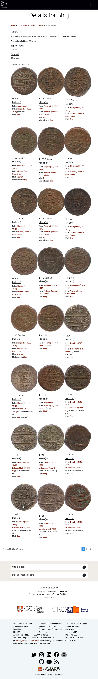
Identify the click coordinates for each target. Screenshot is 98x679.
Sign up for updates (49, 587)
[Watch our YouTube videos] (49, 662)
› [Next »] (93, 549)
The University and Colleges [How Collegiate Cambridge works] (76, 624)
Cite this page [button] (18, 567)
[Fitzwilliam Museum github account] (42, 662)
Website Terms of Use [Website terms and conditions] (47, 626)
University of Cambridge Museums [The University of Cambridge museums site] (52, 624)
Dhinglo (69, 454)
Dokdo (15, 98)
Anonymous (22, 106)
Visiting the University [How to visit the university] (73, 626)
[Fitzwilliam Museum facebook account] (49, 654)
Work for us (43, 635)
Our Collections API (46, 638)
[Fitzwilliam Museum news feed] (56, 662)
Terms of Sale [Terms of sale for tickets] (44, 643)
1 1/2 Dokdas (45, 98)
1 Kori (68, 335)
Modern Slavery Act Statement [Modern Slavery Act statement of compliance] (51, 641)
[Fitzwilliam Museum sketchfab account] (64, 654)
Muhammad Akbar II (47, 468)
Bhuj (18, 115)
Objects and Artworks (26, 25)
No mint (46, 117)
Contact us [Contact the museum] (43, 632)
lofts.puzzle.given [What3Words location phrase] (31, 643)
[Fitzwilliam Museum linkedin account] (56, 654)
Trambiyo (70, 277)
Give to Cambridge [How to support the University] (72, 629)
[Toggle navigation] (93, 5)
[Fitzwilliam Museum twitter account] (34, 654)
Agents (40, 25)
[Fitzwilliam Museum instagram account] (42, 654)
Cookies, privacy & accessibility (51, 629)
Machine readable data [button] (23, 574)
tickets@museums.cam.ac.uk (27, 641)
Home (13, 25)
